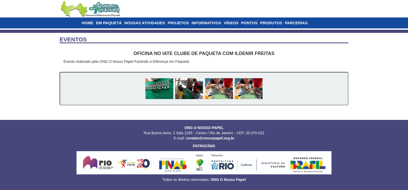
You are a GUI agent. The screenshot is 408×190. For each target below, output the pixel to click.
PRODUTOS (271, 23)
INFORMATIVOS (206, 23)
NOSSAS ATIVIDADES (144, 23)
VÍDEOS (231, 23)
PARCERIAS (296, 23)
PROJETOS (178, 23)
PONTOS (249, 23)
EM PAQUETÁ (109, 23)
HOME (87, 23)
